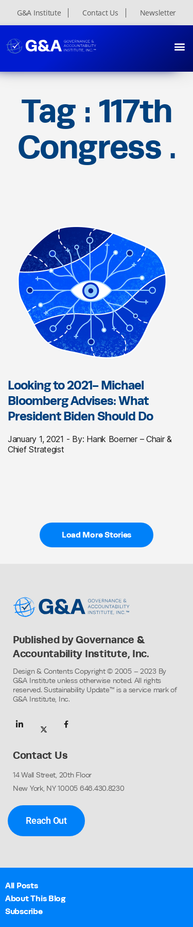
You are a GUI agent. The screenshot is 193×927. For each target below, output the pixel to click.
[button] (179, 46)
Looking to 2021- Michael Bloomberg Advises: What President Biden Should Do (80, 400)
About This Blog (35, 898)
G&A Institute (39, 13)
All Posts (21, 885)
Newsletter (158, 13)
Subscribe (24, 911)
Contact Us (100, 13)
